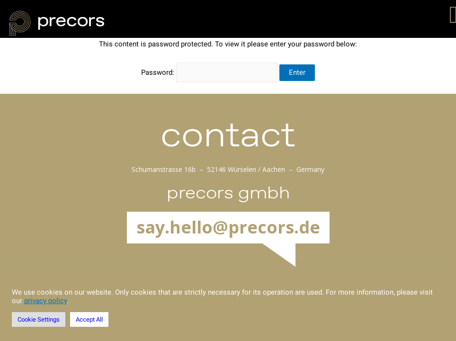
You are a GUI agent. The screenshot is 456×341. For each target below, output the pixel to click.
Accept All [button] (89, 319)
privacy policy (45, 300)
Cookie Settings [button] (39, 319)
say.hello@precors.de (228, 227)
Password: (209, 72)
